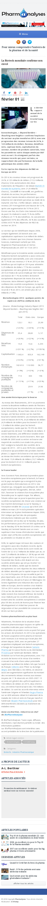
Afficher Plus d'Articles (13, 772)
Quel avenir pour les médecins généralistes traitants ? (23, 877)
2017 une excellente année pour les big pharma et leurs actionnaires (27, 850)
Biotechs (7, 752)
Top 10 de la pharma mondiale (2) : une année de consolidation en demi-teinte (27, 837)
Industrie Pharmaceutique (23, 752)
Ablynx (4, 669)
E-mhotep (15, 901)
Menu (23, 34)
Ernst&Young (29, 742)
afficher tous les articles (24, 883)
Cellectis (15, 667)
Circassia (25, 506)
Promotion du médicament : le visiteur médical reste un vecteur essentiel (20, 789)
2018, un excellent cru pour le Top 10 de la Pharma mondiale (26, 843)
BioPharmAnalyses (13, 714)
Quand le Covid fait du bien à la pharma (27, 863)
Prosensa (5, 652)
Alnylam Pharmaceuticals (22, 700)
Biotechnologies (13, 742)
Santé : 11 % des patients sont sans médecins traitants (25, 870)
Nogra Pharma (36, 692)
